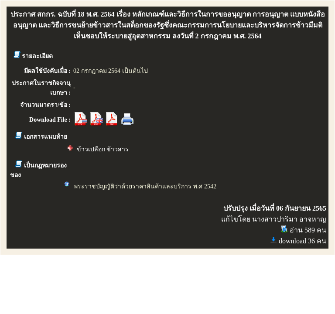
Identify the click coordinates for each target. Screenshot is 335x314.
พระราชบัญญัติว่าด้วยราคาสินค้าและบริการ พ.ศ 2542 (145, 186)
